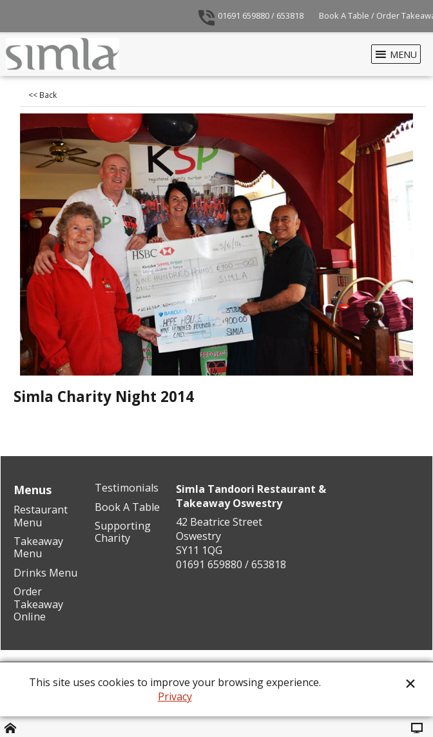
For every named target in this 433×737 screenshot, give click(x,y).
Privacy (175, 696)
